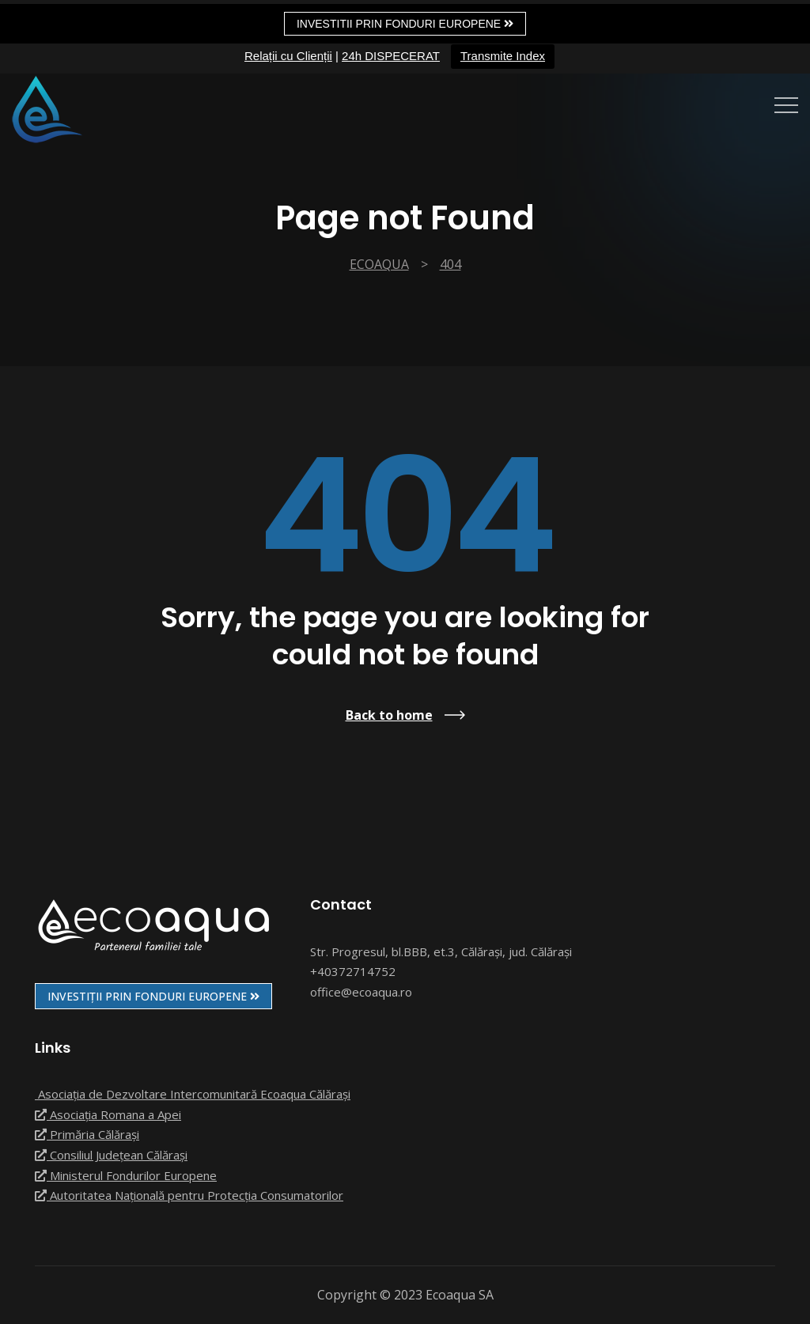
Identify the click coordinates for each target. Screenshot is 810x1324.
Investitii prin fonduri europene (405, 23)
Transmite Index (502, 55)
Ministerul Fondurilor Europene (126, 1175)
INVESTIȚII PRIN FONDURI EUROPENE (153, 996)
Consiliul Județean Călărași (111, 1155)
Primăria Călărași (87, 1134)
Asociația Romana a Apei (108, 1114)
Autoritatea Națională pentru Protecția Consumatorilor (189, 1195)
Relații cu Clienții (288, 55)
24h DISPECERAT (391, 55)
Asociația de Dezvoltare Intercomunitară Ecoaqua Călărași (192, 1094)
